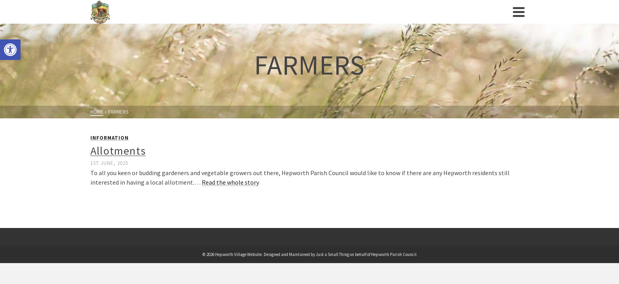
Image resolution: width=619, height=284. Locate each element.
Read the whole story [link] (230, 198)
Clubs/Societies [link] (309, 20)
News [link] (439, 20)
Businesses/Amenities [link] (383, 20)
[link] (10, 49)
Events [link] (265, 20)
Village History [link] (221, 20)
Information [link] (109, 153)
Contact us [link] (473, 20)
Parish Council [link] (159, 20)
